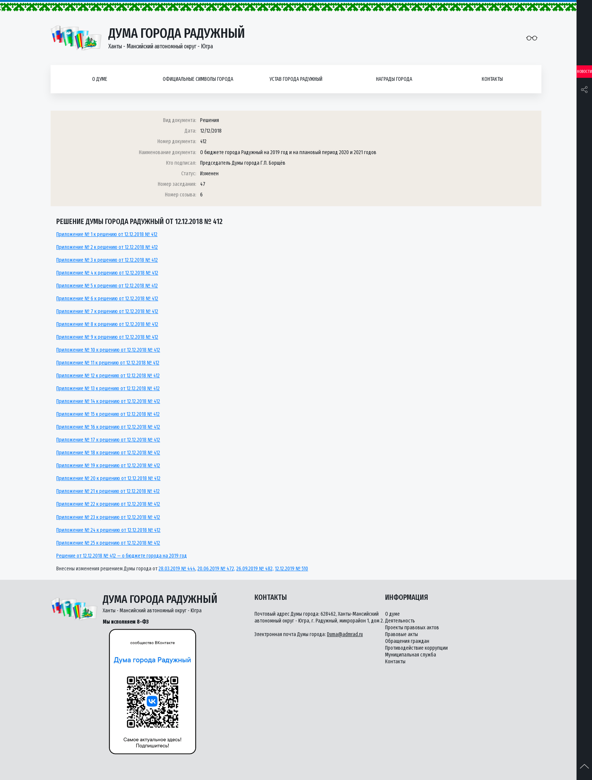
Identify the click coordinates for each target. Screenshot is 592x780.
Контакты (492, 79)
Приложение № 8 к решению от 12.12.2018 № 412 (107, 324)
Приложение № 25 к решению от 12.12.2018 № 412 (108, 543)
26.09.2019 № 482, (255, 568)
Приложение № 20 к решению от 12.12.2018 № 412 (108, 478)
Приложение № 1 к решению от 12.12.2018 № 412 (106, 234)
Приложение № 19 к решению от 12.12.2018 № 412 (108, 465)
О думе (99, 79)
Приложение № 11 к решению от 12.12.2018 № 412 (107, 363)
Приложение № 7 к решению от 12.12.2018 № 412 (107, 311)
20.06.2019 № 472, (216, 568)
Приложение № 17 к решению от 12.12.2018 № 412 (108, 440)
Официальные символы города (198, 79)
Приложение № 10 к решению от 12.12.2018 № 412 (108, 350)
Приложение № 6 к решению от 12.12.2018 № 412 (107, 298)
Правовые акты (401, 634)
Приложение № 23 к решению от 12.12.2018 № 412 (108, 517)
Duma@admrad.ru (345, 634)
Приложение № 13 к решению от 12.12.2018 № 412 (108, 388)
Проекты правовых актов (412, 627)
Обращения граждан (407, 641)
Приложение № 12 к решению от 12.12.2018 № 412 (108, 375)
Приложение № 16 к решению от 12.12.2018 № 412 (108, 427)
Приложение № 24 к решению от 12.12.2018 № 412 (108, 530)
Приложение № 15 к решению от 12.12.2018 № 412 (108, 414)
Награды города (394, 79)
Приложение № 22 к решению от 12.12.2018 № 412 (108, 504)
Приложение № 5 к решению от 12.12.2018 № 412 (107, 286)
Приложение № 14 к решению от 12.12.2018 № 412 (108, 401)
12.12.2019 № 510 (291, 568)
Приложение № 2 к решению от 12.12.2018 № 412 (107, 247)
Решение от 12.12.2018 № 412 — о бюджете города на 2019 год (121, 556)
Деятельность (400, 621)
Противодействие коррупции (416, 648)
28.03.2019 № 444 (177, 568)
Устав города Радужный (296, 79)
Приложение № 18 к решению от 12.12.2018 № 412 (108, 452)
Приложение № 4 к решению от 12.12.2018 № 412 (107, 273)
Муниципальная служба (410, 655)
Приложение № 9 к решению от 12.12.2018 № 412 (107, 337)
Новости (584, 71)
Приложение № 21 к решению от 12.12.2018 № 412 (108, 491)
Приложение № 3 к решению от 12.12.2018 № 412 (107, 260)
